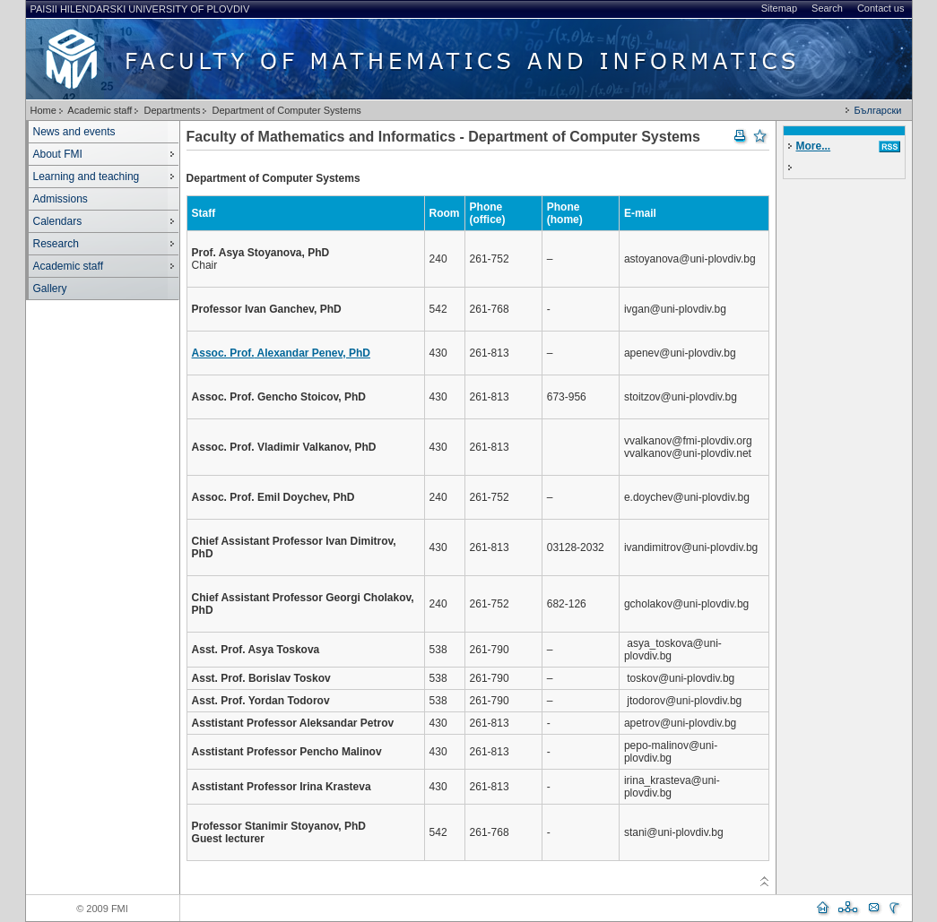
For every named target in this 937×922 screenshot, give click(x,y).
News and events (74, 131)
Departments (171, 110)
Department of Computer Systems (287, 110)
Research (56, 243)
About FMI (57, 154)
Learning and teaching (86, 176)
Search (827, 8)
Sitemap (779, 8)
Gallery (50, 288)
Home (43, 110)
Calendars (57, 221)
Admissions (60, 199)
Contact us (881, 8)
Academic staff (99, 110)
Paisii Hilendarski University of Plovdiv (140, 9)
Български (877, 110)
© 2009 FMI (102, 908)
